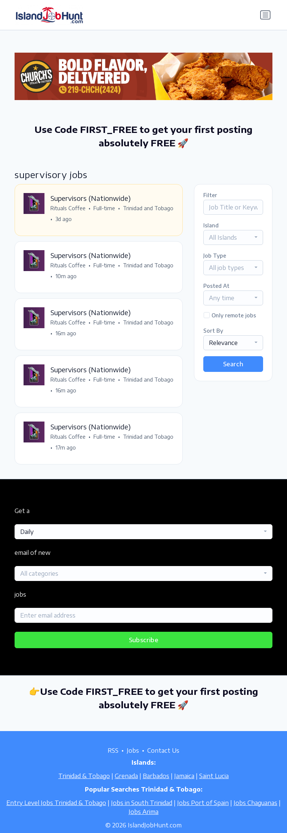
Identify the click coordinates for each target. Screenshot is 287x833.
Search (233, 364)
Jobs (133, 750)
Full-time (104, 208)
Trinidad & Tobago (84, 776)
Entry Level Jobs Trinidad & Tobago (56, 802)
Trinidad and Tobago (76, 219)
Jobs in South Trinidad (141, 802)
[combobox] (233, 237)
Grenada (126, 776)
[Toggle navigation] (265, 15)
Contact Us (163, 750)
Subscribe (143, 642)
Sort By (213, 330)
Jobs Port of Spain (203, 802)
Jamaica (184, 776)
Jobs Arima (143, 811)
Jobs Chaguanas (255, 802)
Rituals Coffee (68, 208)
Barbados (156, 776)
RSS (113, 750)
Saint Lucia (214, 776)
